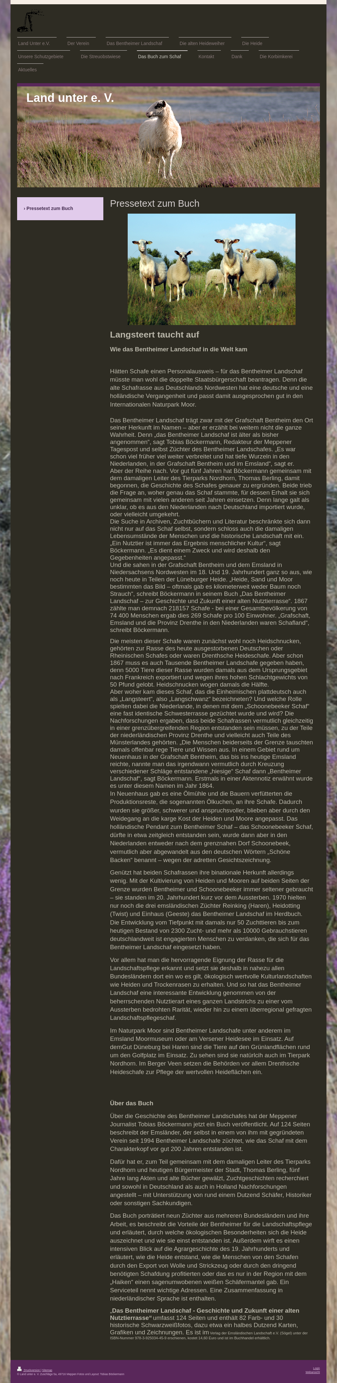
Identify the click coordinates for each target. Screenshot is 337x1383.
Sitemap (47, 1370)
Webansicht (312, 1372)
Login (316, 1368)
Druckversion (29, 1370)
